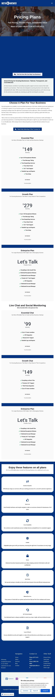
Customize (25, 690)
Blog (16, 663)
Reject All (35, 690)
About (16, 659)
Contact (17, 665)
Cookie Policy (47, 663)
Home (16, 657)
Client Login (47, 667)
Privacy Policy (47, 657)
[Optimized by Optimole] (7, 694)
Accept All (45, 690)
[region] (35, 686)
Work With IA (47, 665)
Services (17, 661)
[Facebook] (9, 678)
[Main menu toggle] (51, 3)
